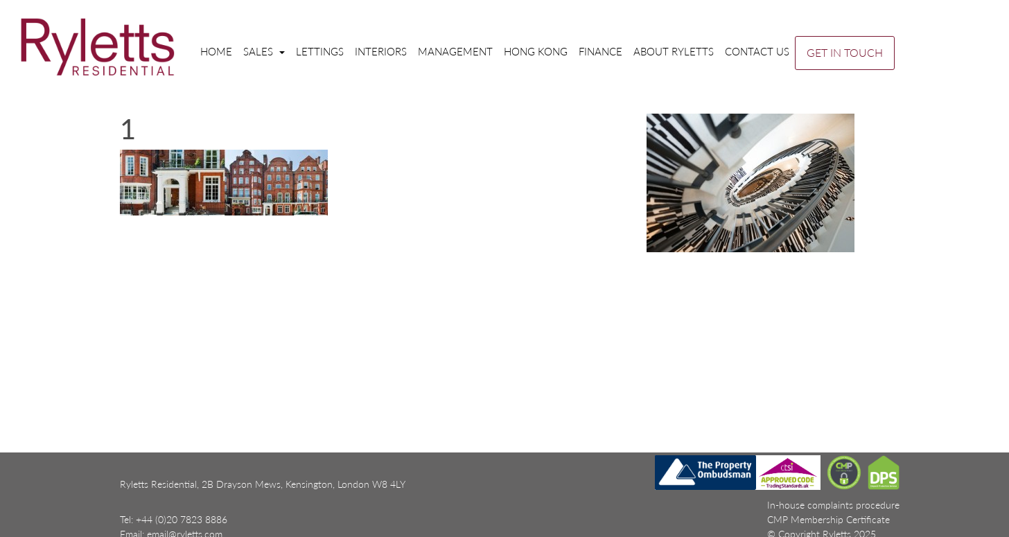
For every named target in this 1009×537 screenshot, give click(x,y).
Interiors (381, 51)
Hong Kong (536, 51)
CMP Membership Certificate (828, 519)
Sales (259, 51)
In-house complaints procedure (833, 505)
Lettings (320, 51)
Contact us (757, 51)
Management (455, 51)
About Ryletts (673, 51)
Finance (600, 51)
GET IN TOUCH (845, 52)
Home (216, 51)
